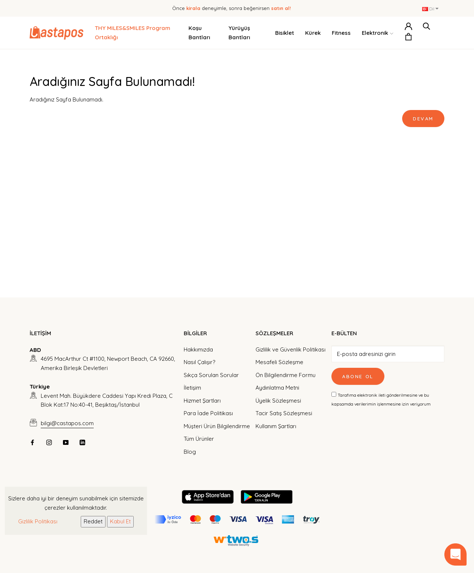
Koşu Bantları (199, 32)
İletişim (192, 387)
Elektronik (377, 33)
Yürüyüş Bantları (239, 32)
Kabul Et (120, 521)
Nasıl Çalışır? (199, 362)
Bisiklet (284, 32)
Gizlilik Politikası (37, 521)
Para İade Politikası (208, 413)
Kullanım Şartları (276, 426)
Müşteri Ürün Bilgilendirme (217, 426)
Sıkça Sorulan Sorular (211, 375)
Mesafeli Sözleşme (279, 362)
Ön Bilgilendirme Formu (286, 375)
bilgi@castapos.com (67, 423)
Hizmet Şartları (202, 400)
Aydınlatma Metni (277, 387)
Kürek (313, 32)
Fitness (341, 32)
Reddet (93, 521)
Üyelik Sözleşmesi (278, 400)
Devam (423, 118)
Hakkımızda (198, 349)
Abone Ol (358, 376)
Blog (190, 451)
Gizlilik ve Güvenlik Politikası (291, 349)
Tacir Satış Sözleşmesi (284, 413)
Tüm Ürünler (199, 438)
